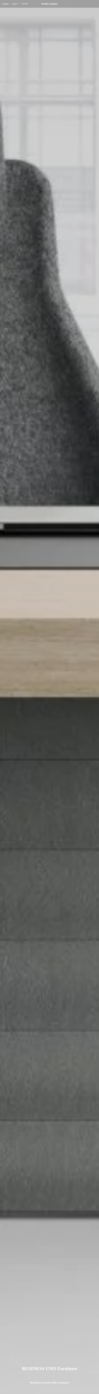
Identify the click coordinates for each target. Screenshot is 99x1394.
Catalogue (5, 4)
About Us (15, 4)
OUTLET (24, 4)
